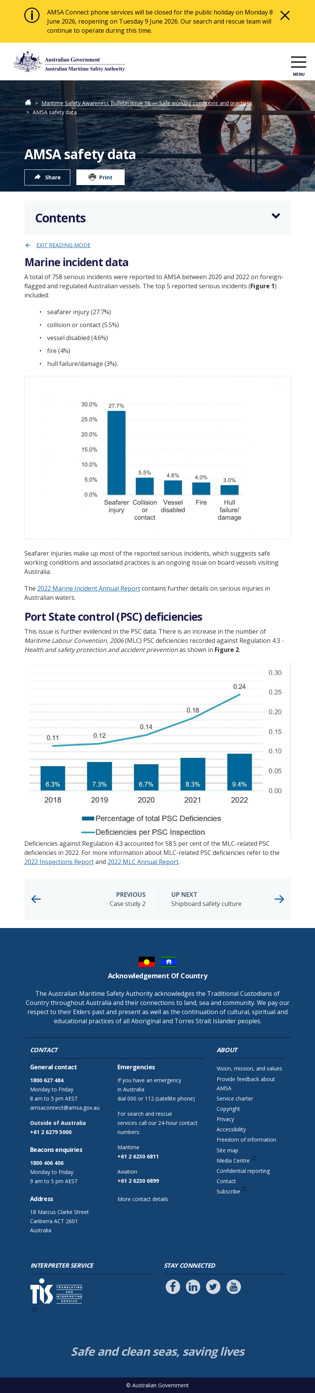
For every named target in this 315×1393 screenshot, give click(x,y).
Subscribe (228, 1191)
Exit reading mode (63, 245)
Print (105, 177)
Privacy (225, 1119)
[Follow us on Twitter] (213, 1287)
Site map (227, 1150)
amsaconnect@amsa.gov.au (65, 1107)
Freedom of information (246, 1139)
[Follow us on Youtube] (233, 1287)
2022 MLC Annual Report (143, 862)
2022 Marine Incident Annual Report (88, 588)
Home (32, 103)
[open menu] (298, 63)
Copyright (228, 1108)
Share (53, 177)
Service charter (235, 1098)
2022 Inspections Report (59, 862)
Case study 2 (92, 899)
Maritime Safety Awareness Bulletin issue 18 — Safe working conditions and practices (146, 103)
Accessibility (231, 1129)
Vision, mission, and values (249, 1068)
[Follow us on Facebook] (173, 1287)
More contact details (142, 1199)
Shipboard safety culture (225, 899)
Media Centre (233, 1160)
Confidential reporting (243, 1170)
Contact (226, 1181)
